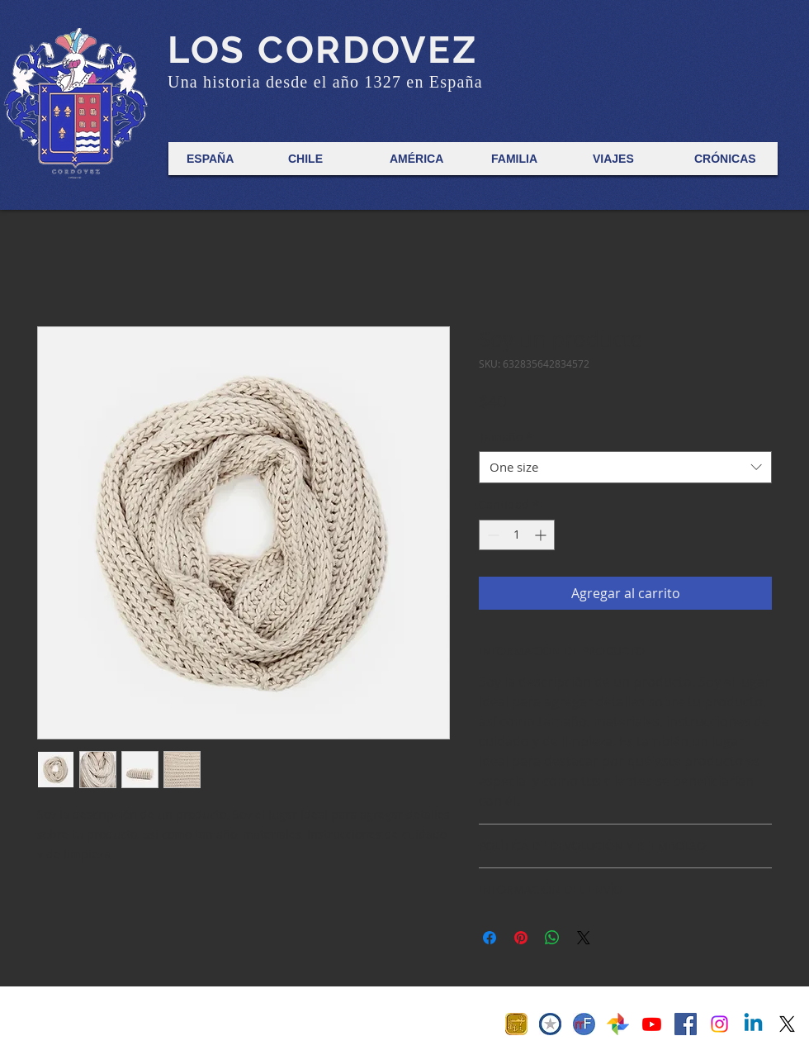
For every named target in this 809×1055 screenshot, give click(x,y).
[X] (787, 1024)
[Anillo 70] (516, 1024)
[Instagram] (719, 1024)
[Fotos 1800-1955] (618, 1024)
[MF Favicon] (584, 1024)
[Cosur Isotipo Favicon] (550, 1024)
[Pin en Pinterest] (521, 938)
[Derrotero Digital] (652, 1024)
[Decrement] (491, 534)
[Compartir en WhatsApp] (552, 938)
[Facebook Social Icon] (685, 1024)
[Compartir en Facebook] (489, 938)
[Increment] (542, 534)
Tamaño (505, 436)
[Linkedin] (753, 1024)
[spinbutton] (517, 534)
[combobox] (625, 467)
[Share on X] (584, 938)
